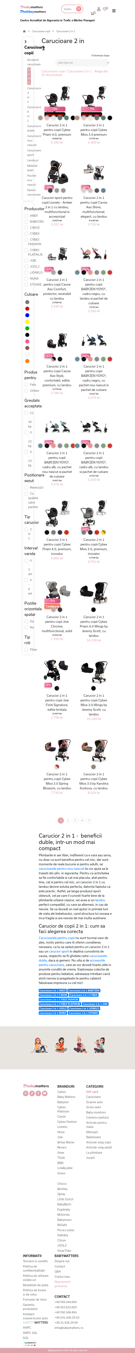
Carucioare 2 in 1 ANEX (52, 990)
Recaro (61, 1147)
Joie (60, 1137)
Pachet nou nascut (31, 180)
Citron (61, 1240)
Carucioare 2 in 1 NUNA (52, 1013)
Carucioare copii (41, 31)
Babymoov (64, 1219)
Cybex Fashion (67, 1121)
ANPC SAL (30, 1332)
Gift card (92, 1091)
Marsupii (92, 1132)
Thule (61, 1157)
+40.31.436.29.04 (66, 1322)
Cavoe (61, 1116)
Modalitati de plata (35, 1285)
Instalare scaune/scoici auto (35, 1318)
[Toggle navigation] (114, 12)
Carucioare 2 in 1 (65, 31)
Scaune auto (94, 1102)
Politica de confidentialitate (34, 1268)
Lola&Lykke (65, 1168)
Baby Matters (66, 1096)
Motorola (63, 1214)
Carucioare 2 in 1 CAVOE (53, 995)
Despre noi (62, 1261)
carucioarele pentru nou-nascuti (61, 868)
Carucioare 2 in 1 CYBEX (84, 995)
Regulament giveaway (63, 1284)
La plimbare (94, 1152)
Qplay (61, 1194)
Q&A (58, 1271)
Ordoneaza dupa (100, 55)
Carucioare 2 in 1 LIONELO (84, 1008)
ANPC (27, 1327)
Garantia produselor (30, 1307)
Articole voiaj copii (98, 1142)
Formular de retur (35, 1299)
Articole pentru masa (96, 1125)
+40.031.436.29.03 (67, 1317)
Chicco (61, 1183)
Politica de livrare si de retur (34, 1292)
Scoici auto (93, 1107)
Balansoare (93, 1137)
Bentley (62, 1189)
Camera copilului (97, 1117)
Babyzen (63, 1102)
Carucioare (93, 1096)
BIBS (60, 1163)
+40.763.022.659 (66, 1307)
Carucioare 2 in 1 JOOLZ (53, 1008)
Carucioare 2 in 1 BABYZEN (83, 990)
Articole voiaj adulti (99, 1147)
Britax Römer (66, 1142)
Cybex (61, 1091)
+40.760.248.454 (66, 1312)
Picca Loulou (65, 1230)
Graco (61, 1173)
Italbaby (62, 1235)
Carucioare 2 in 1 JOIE (95, 1004)
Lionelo (62, 1126)
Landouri (33, 160)
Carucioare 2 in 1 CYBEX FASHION (58, 999)
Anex (60, 1152)
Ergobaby (63, 1209)
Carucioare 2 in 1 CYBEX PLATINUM (59, 1004)
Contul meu (62, 1276)
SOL (26, 1338)
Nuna (60, 1132)
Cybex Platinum (63, 1109)
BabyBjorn (64, 1204)
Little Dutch (65, 1199)
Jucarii (90, 1157)
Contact (60, 1266)
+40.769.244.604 (66, 1302)
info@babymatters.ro (68, 1327)
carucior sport (59, 951)
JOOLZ (62, 1245)
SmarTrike (64, 1250)
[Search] (67, 9)
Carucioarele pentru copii (57, 938)
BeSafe (62, 1224)
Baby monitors (96, 1112)
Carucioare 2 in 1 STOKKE (83, 1013)
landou (100, 900)
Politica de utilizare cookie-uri (36, 1278)
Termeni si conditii (35, 1261)
